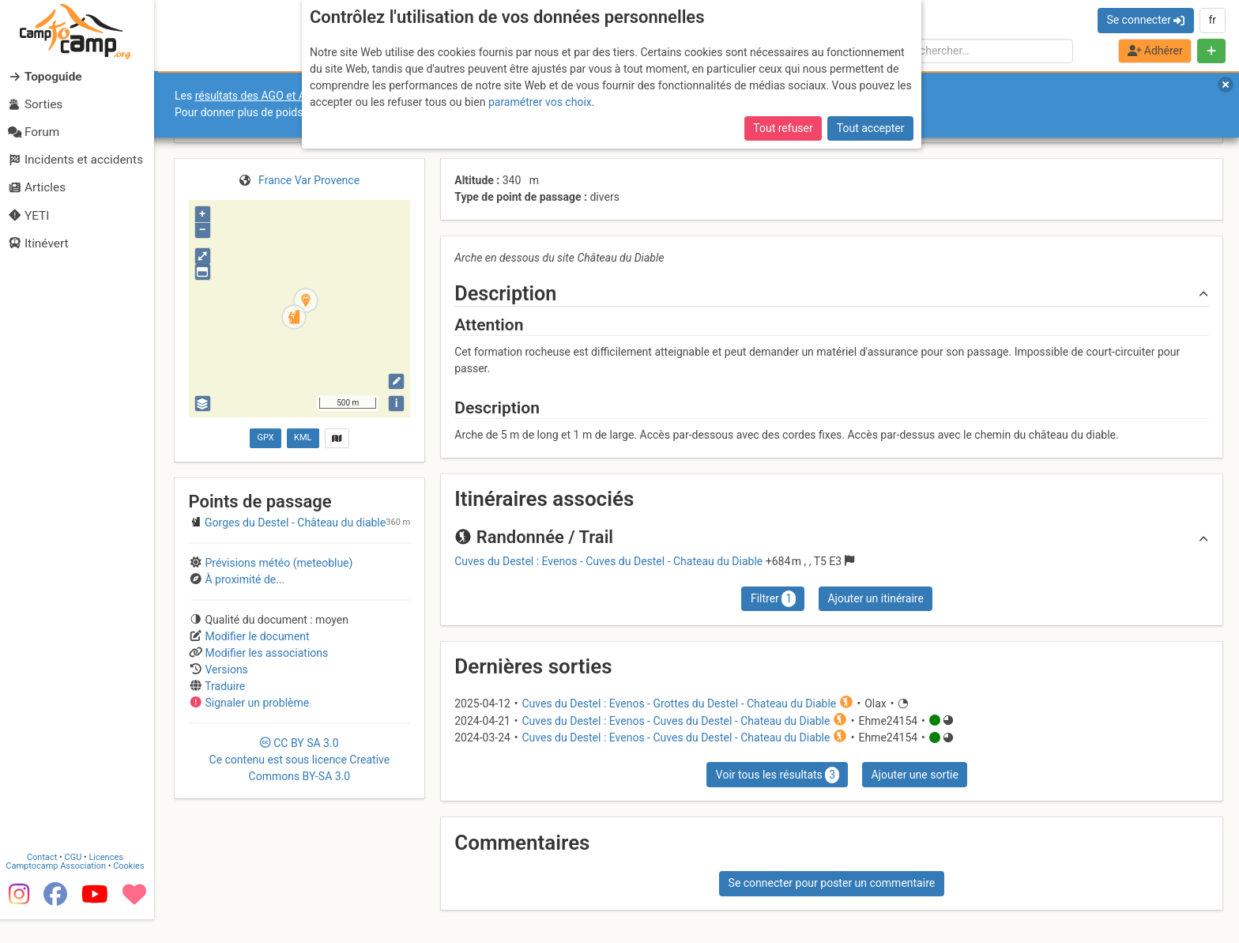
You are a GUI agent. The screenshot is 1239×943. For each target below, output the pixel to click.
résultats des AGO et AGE (257, 95)
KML (302, 437)
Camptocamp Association (59, 890)
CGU (77, 882)
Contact (46, 882)
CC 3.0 (299, 760)
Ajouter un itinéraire (875, 598)
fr (1212, 19)
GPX (265, 437)
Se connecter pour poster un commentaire (832, 883)
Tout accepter (871, 128)
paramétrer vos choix (540, 102)
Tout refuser (782, 128)
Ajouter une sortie (914, 774)
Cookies (132, 890)
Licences (110, 882)
